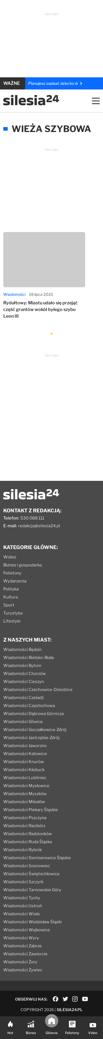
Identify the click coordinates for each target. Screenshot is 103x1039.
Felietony (12, 573)
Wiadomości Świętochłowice (31, 873)
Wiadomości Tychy (21, 897)
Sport (8, 605)
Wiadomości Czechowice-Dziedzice (38, 689)
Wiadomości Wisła (21, 913)
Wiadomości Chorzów (24, 673)
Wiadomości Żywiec (22, 969)
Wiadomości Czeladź (23, 697)
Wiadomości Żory (20, 961)
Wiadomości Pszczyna (24, 817)
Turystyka (13, 613)
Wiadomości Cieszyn (23, 681)
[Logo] (31, 104)
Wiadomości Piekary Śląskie (30, 809)
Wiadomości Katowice (25, 753)
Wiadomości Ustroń (22, 905)
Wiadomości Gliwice (23, 721)
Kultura (10, 597)
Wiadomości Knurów (23, 761)
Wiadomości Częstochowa (29, 705)
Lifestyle (12, 621)
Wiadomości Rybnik (22, 849)
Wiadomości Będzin (22, 649)
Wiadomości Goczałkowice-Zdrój (34, 729)
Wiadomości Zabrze (22, 945)
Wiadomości (14, 294)
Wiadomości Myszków (25, 793)
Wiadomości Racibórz (24, 825)
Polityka (11, 589)
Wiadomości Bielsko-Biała (28, 657)
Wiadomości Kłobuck (23, 769)
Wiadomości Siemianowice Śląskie (37, 857)
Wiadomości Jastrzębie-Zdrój (31, 737)
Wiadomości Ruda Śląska (27, 841)
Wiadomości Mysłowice (26, 785)
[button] (52, 334)
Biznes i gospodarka (22, 565)
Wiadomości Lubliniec (24, 777)
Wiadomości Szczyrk (23, 881)
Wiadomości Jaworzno (25, 745)
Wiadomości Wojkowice (26, 929)
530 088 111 (32, 518)
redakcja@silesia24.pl (39, 525)
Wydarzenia (14, 581)
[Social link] (56, 999)
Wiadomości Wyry (21, 937)
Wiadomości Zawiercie (25, 953)
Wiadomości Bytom (22, 665)
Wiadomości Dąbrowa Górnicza (33, 713)
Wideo (9, 557)
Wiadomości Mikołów (24, 801)
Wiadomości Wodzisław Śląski (32, 921)
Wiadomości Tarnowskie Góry (32, 889)
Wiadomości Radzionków (27, 833)
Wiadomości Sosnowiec (26, 865)
